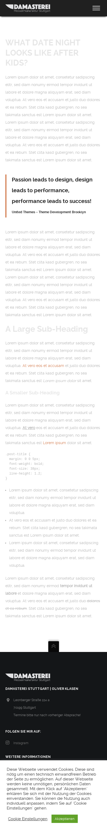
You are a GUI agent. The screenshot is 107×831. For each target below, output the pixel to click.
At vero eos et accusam (43, 365)
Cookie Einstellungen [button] (27, 818)
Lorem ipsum (54, 443)
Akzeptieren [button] (65, 819)
